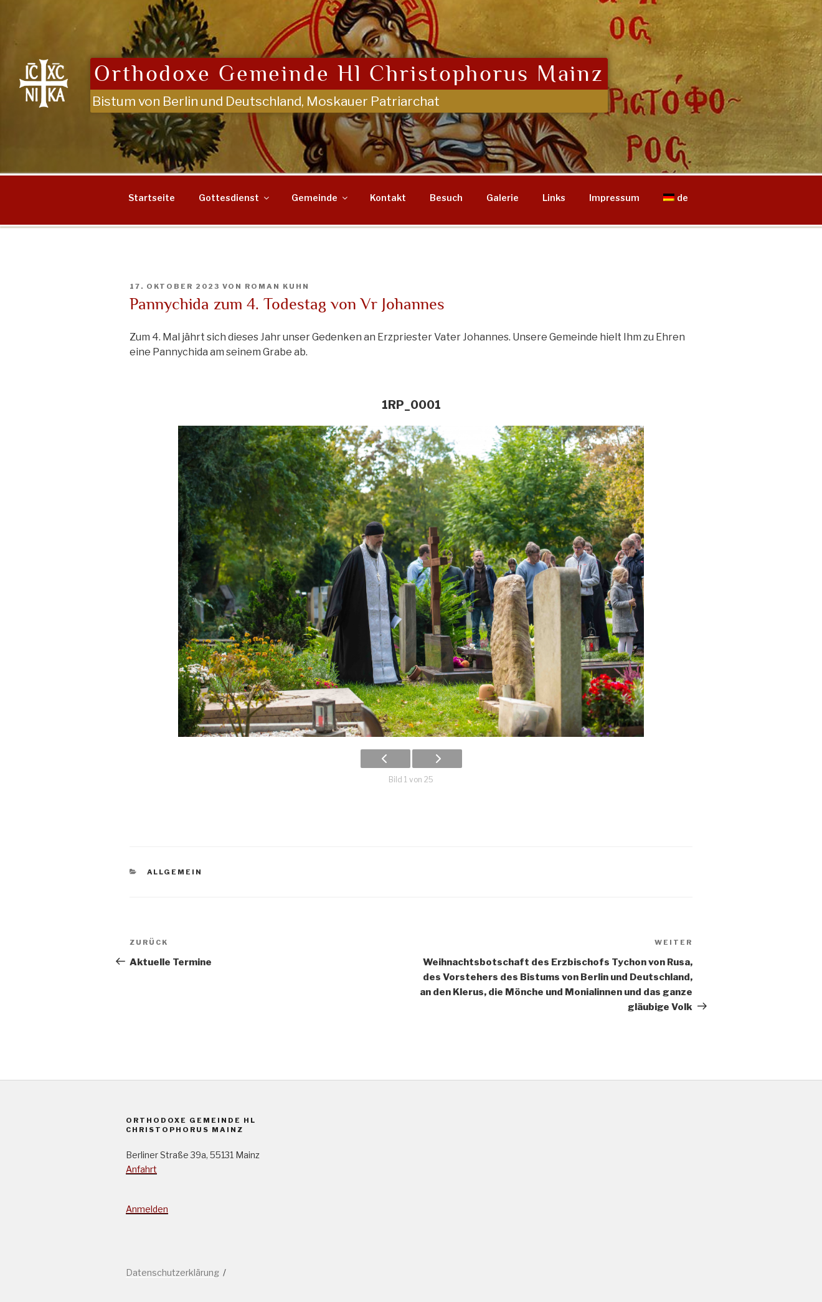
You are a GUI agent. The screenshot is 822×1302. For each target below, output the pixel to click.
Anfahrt (141, 1169)
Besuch (446, 197)
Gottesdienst (235, 197)
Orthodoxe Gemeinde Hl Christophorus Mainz (349, 74)
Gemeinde (320, 197)
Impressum (614, 197)
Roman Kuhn (277, 286)
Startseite (151, 197)
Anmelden (147, 1209)
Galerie (502, 197)
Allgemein (175, 872)
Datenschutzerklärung (172, 1272)
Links (553, 197)
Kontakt (388, 197)
